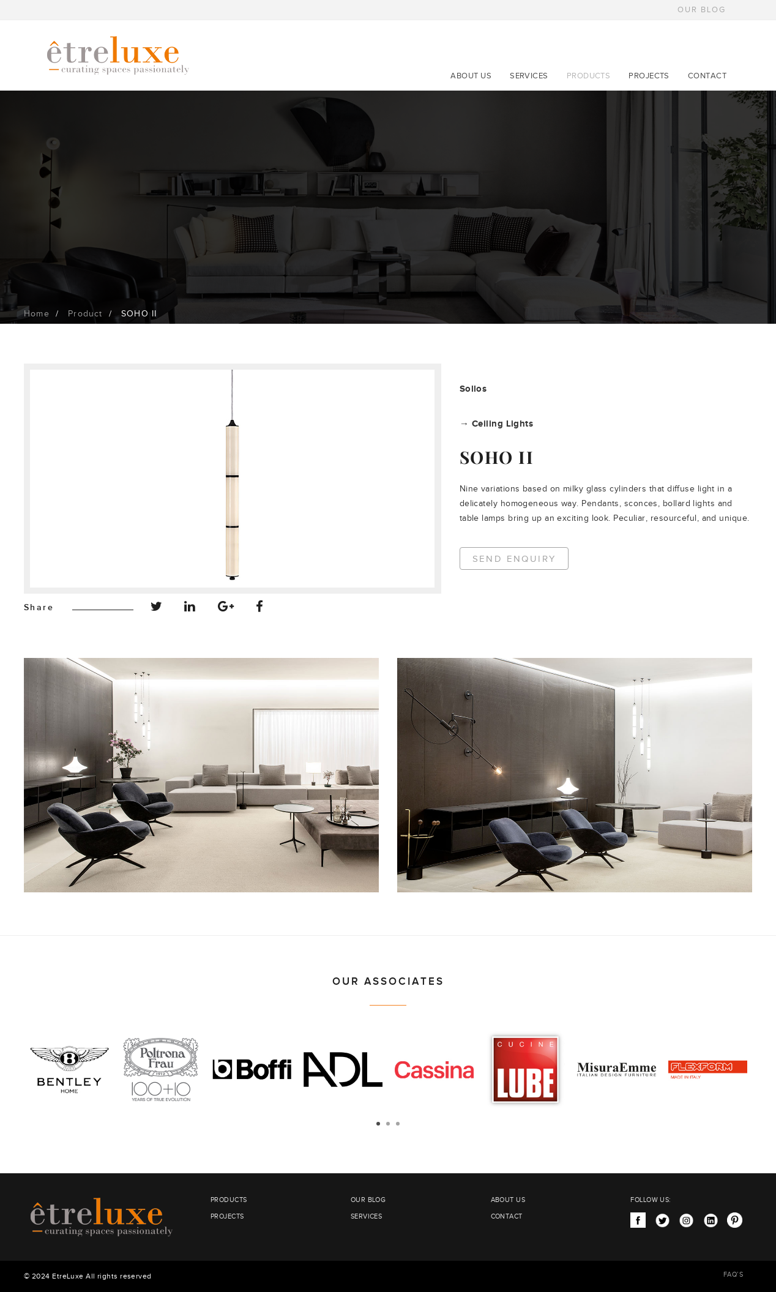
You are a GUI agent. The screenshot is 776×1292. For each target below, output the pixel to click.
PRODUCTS (589, 76)
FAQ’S (733, 1275)
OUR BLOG (701, 10)
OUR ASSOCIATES (388, 982)
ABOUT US (470, 76)
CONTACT (707, 76)
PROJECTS (649, 76)
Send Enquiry (514, 559)
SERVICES (529, 76)
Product (85, 314)
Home (37, 314)
